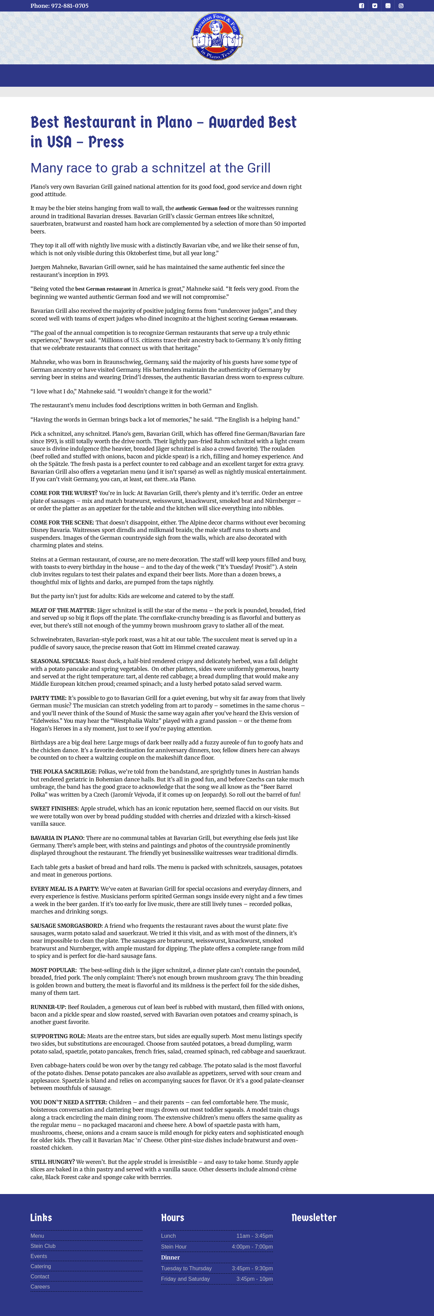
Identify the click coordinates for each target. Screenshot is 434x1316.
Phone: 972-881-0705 (59, 5)
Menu (37, 1236)
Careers (40, 1287)
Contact (40, 1276)
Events (39, 1256)
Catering (41, 1266)
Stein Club (43, 1246)
